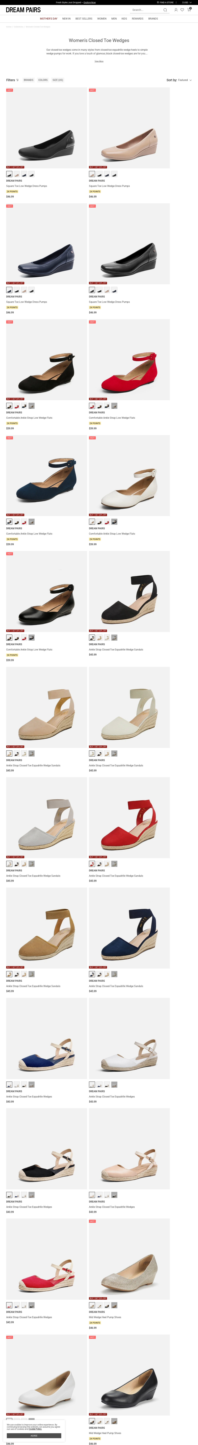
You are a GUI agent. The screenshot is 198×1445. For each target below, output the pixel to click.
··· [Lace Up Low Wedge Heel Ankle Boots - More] (173, 696)
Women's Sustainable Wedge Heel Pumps (24, 710)
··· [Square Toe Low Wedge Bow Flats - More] (79, 926)
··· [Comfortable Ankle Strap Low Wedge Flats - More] (31, 219)
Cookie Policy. (35, 1429)
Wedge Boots (129, 1297)
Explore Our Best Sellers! (84, 2)
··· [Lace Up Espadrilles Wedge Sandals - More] (31, 847)
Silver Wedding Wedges (31, 1297)
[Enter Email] (156, 1408)
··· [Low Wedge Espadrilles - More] (173, 1006)
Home (8, 27)
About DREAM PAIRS (17, 1404)
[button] (185, 2)
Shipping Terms (44, 1409)
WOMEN (101, 18)
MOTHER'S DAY (48, 18)
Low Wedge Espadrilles (160, 1018)
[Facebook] (138, 1426)
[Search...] (147, 9)
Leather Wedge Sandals (51, 1297)
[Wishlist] (182, 10)
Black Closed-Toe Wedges (146, 1297)
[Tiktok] (153, 1426)
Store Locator (115, 1404)
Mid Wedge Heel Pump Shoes (70, 549)
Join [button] (184, 1408)
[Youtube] (168, 1426)
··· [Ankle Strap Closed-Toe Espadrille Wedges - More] (31, 460)
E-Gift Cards (76, 1414)
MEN (114, 18)
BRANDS (153, 18)
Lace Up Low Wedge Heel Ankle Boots (168, 708)
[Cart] (189, 10)
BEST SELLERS (83, 18)
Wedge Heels (87, 1297)
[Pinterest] (160, 1426)
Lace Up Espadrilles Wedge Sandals (25, 859)
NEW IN (66, 18)
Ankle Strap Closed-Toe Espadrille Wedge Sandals (72, 315)
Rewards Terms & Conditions (85, 1409)
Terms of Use (13, 1419)
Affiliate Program (15, 1409)
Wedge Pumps (100, 1297)
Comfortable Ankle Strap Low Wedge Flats (26, 232)
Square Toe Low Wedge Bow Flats (72, 938)
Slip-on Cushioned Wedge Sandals (167, 1239)
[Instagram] (145, 1426)
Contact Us (42, 1404)
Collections (18, 27)
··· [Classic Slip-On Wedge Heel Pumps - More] (126, 1154)
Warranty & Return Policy (49, 1414)
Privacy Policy (14, 1414)
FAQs (39, 1419)
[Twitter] (175, 1426)
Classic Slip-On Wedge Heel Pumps (120, 1166)
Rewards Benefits (79, 1404)
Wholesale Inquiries (118, 1414)
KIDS (124, 18)
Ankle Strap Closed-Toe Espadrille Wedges (24, 474)
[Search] (165, 10)
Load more (97, 1260)
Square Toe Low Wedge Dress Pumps (26, 151)
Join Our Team (116, 1409)
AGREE (34, 1435)
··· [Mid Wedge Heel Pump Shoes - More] (79, 537)
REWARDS (137, 18)
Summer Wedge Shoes (71, 1297)
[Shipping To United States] (183, 2)
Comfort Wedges (13, 1297)
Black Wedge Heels (115, 1297)
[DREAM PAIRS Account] (176, 10)
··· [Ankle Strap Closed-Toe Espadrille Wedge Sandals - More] (79, 301)
